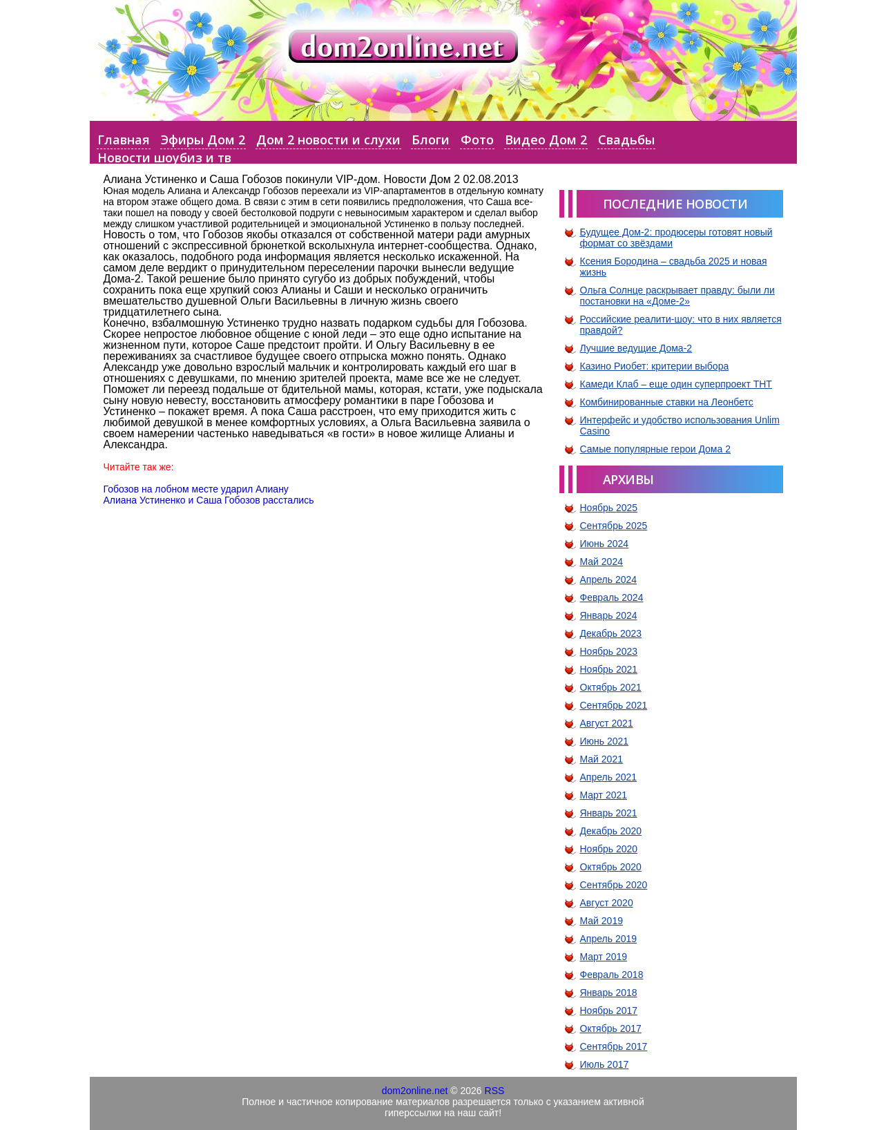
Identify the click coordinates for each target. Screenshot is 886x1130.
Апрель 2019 (608, 938)
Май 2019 (601, 920)
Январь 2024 (608, 615)
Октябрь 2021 (611, 687)
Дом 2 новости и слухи (328, 139)
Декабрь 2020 (611, 830)
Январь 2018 (608, 992)
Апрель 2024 (608, 579)
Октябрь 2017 (611, 1028)
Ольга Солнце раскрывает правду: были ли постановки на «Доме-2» (677, 296)
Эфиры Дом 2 (203, 139)
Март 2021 (604, 795)
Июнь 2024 (604, 543)
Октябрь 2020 (611, 866)
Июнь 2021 (604, 741)
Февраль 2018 (612, 974)
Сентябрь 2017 (614, 1046)
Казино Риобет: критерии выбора (654, 366)
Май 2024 (601, 561)
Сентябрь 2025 (614, 525)
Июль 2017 (604, 1064)
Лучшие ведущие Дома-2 (636, 348)
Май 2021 (601, 759)
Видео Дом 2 (546, 139)
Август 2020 (606, 902)
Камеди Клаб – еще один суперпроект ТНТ (676, 384)
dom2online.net (415, 1090)
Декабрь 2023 (611, 633)
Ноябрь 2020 (609, 848)
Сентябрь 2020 (614, 884)
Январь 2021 (608, 812)
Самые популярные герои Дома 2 (655, 448)
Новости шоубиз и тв (164, 157)
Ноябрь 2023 (609, 651)
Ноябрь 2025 (609, 507)
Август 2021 (606, 723)
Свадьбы (626, 139)
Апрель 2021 (608, 777)
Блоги (431, 139)
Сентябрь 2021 (614, 705)
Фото (477, 139)
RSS (495, 1090)
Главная (123, 139)
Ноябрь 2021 (609, 669)
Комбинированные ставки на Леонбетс (666, 402)
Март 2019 (604, 956)
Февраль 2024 (612, 597)
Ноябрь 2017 (609, 1010)
